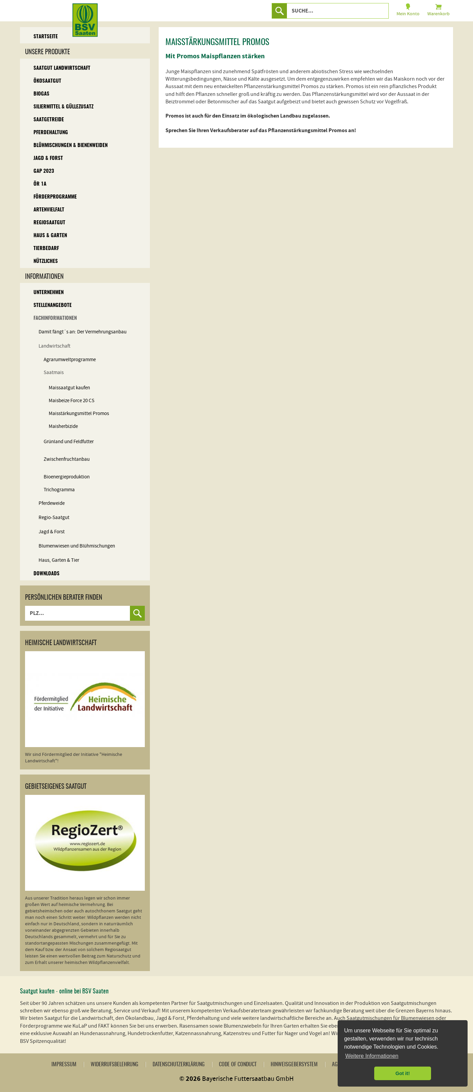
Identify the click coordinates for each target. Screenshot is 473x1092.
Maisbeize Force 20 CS (71, 400)
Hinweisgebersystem (294, 1064)
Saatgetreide (48, 119)
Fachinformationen (55, 318)
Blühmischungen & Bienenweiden (70, 145)
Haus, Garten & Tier (59, 560)
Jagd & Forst (48, 158)
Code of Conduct (237, 1064)
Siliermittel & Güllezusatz (63, 106)
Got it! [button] (403, 1073)
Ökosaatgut (47, 81)
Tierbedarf (46, 248)
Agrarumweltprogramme (70, 359)
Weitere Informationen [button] (371, 1056)
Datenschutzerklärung (179, 1064)
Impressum (63, 1064)
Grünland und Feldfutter (69, 441)
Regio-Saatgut (54, 517)
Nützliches (45, 261)
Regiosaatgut (49, 222)
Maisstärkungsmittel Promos (79, 413)
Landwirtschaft (54, 346)
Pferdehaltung (50, 132)
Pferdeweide (52, 503)
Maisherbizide (63, 426)
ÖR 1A (39, 184)
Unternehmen (48, 292)
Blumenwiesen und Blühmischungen (77, 546)
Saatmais (54, 372)
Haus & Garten (50, 235)
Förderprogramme (55, 197)
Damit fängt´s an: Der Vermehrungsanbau (83, 332)
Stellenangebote (52, 305)
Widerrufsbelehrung (114, 1064)
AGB (336, 1064)
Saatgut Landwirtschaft (61, 68)
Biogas (41, 94)
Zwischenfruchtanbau (67, 459)
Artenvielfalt (48, 209)
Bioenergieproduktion (67, 477)
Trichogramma (59, 490)
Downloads (46, 573)
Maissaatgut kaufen (69, 388)
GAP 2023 (43, 171)
